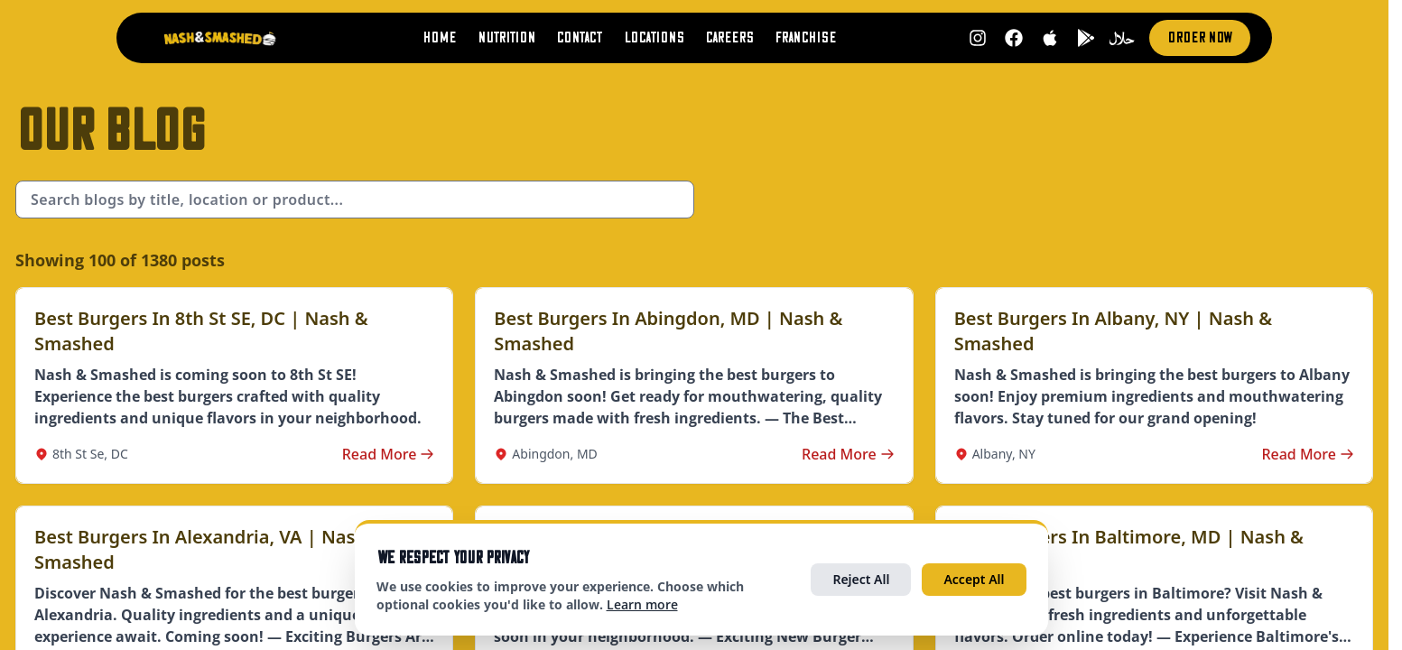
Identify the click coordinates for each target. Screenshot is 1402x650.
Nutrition (500, 37)
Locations (651, 37)
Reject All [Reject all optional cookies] (860, 579)
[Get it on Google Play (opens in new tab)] (1081, 38)
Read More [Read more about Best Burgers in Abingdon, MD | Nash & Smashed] (848, 454)
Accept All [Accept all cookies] (973, 579)
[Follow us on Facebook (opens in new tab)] (1009, 38)
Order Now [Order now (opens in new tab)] (1197, 37)
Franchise (808, 37)
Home (432, 37)
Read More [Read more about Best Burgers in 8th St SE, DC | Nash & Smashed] (388, 454)
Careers (729, 37)
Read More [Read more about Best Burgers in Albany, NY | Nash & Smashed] (1307, 454)
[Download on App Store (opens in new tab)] (1045, 38)
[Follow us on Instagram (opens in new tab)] (973, 38)
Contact (574, 37)
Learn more (642, 604)
